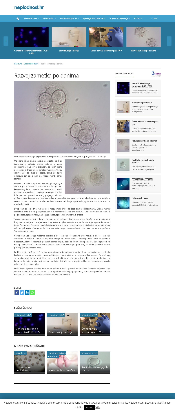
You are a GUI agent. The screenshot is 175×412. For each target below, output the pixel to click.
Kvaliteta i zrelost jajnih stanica (95, 368)
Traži (154, 19)
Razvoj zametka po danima (143, 50)
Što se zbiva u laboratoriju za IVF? (106, 50)
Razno (137, 19)
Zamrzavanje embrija (69, 50)
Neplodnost (48, 19)
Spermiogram (30, 19)
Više (98, 407)
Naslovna (18, 63)
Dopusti (89, 407)
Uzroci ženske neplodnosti (23, 368)
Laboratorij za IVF (68, 19)
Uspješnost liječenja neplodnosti (56, 355)
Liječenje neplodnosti (93, 19)
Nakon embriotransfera (62, 370)
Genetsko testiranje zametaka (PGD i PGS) (31, 52)
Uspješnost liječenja (119, 19)
